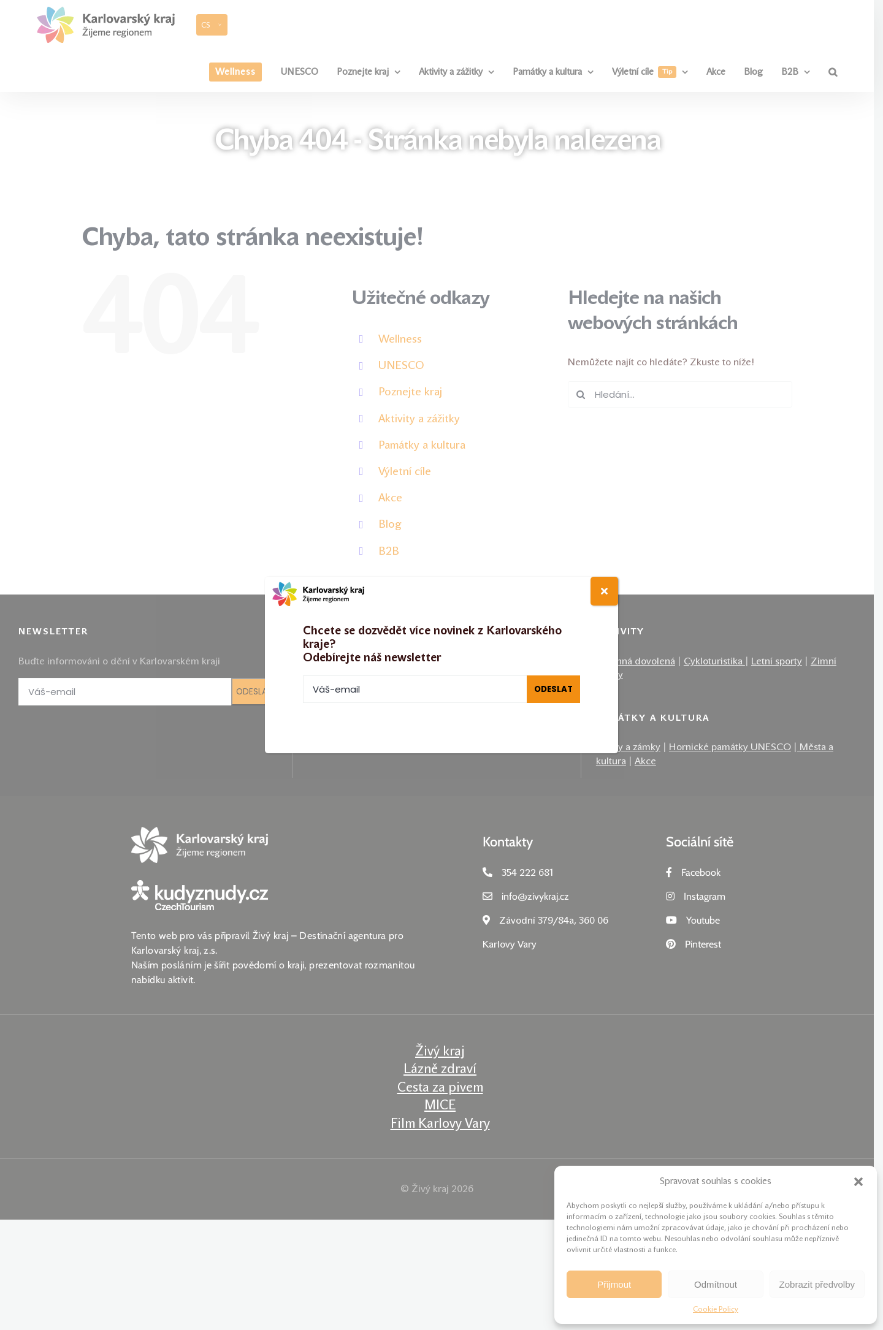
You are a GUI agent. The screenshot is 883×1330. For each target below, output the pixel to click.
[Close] (604, 591)
